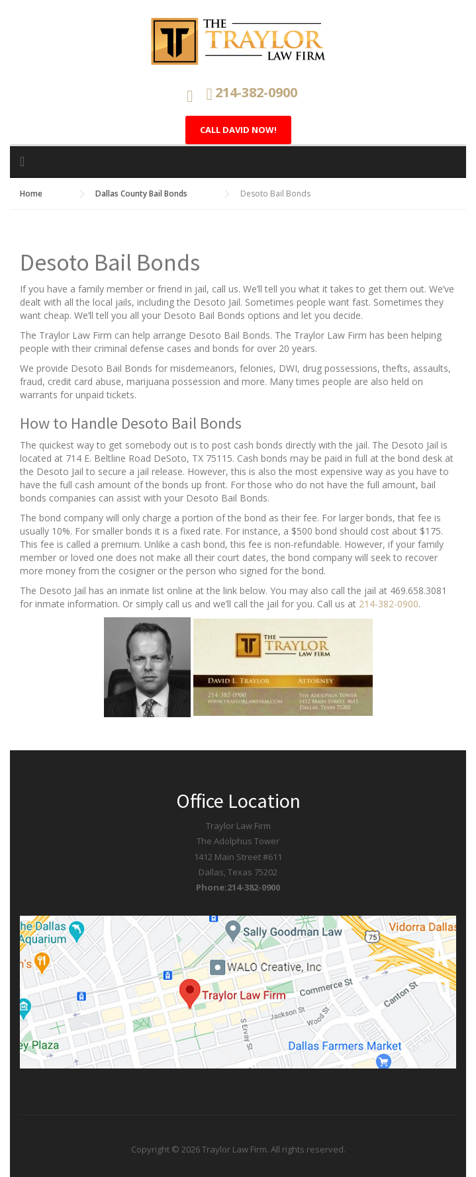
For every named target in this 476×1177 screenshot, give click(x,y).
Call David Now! (238, 130)
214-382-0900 (388, 603)
